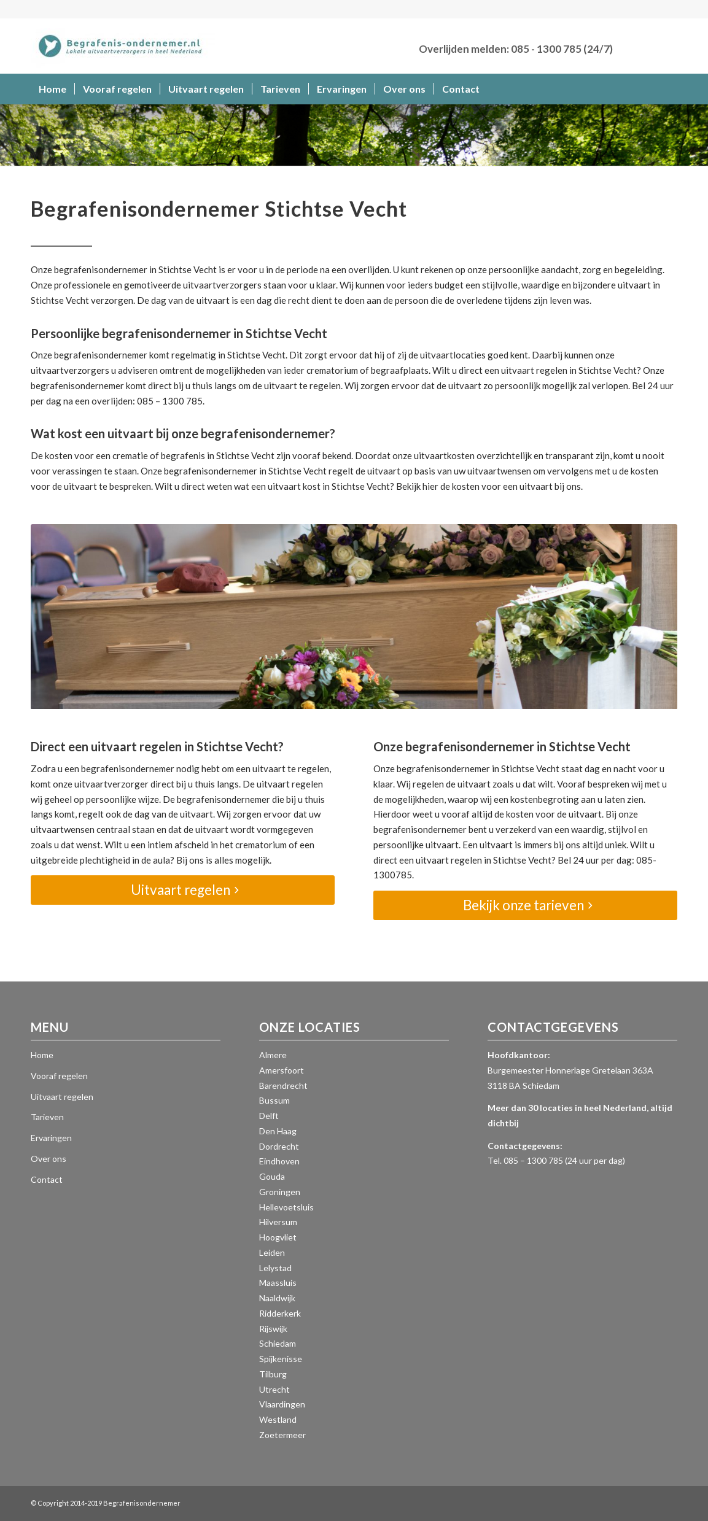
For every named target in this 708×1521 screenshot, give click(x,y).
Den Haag (278, 1131)
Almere (273, 1055)
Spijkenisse (280, 1358)
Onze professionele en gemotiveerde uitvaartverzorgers (146, 284)
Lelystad (275, 1268)
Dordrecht (279, 1146)
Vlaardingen (282, 1404)
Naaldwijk (277, 1298)
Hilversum (278, 1222)
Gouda (272, 1176)
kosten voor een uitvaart (502, 486)
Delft (269, 1115)
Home (42, 1055)
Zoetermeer (282, 1435)
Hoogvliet (278, 1237)
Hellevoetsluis (286, 1207)
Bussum (274, 1100)
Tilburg (273, 1374)
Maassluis (278, 1282)
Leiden (272, 1252)
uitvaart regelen (534, 370)
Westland (278, 1419)
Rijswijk (273, 1328)
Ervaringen (51, 1137)
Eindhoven (279, 1161)
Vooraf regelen (59, 1075)
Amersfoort (281, 1070)
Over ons (48, 1158)
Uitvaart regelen (62, 1096)
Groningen (279, 1191)
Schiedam (277, 1343)
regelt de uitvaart (364, 470)
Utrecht (274, 1389)
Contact (47, 1179)
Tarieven (47, 1117)
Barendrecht (283, 1085)
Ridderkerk (280, 1313)
